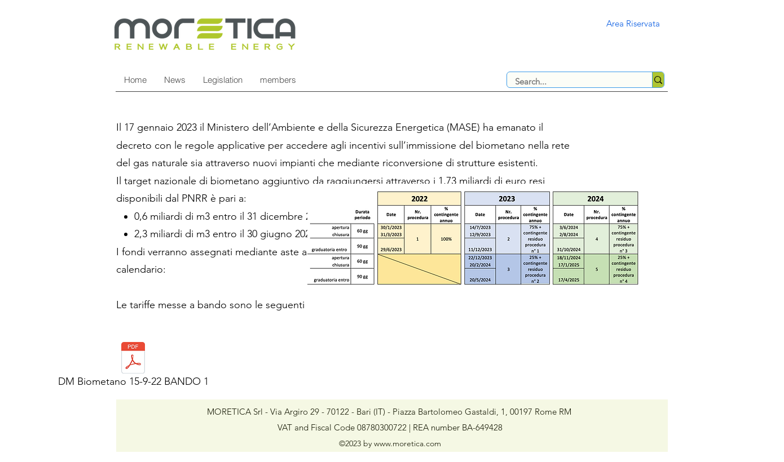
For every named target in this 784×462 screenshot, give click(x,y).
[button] (222, 80)
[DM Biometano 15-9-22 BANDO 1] (133, 368)
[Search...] (571, 81)
